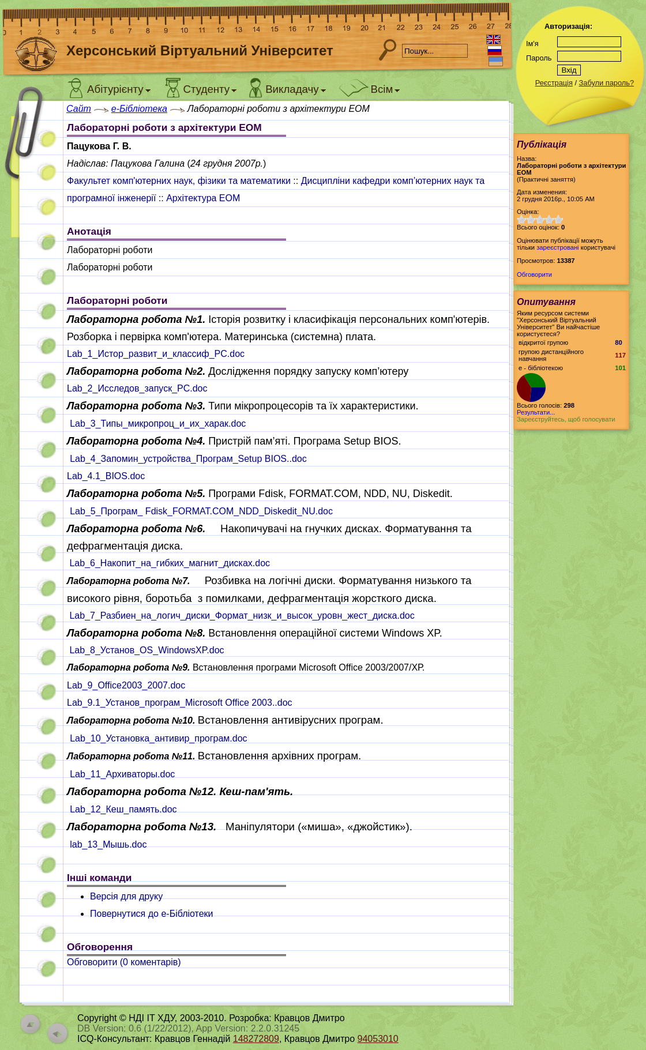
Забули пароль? (606, 82)
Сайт (78, 109)
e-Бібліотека (139, 109)
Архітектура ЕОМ (203, 198)
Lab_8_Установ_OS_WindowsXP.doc (146, 650)
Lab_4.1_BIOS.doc (106, 476)
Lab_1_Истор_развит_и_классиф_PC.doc (156, 354)
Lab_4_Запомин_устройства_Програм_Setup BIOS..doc (188, 459)
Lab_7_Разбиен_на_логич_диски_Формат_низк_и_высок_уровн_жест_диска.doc (241, 615)
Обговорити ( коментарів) (124, 962)
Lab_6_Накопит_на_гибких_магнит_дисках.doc (169, 563)
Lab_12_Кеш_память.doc (123, 809)
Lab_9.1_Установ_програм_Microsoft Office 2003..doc (179, 702)
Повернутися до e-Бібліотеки (151, 914)
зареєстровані (557, 247)
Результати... (536, 412)
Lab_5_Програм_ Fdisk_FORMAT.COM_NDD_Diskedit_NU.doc (201, 511)
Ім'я (532, 43)
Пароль (538, 58)
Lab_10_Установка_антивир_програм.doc (158, 738)
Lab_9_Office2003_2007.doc (126, 685)
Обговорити (534, 274)
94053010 (378, 1039)
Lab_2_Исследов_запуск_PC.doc (137, 388)
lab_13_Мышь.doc (108, 844)
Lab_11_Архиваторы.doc (122, 774)
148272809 (256, 1039)
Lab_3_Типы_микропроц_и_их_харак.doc (158, 423)
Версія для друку (126, 896)
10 (558, 219)
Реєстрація (554, 82)
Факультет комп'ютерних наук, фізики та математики (179, 181)
